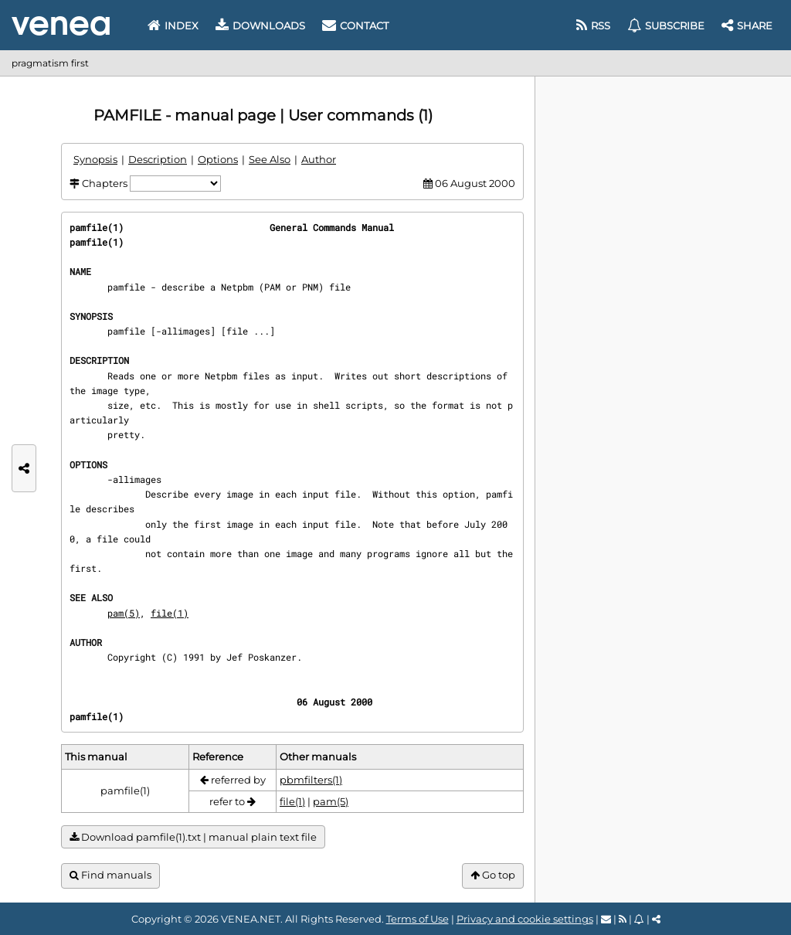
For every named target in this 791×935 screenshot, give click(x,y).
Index (173, 25)
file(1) (169, 613)
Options (218, 159)
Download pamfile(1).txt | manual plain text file (193, 837)
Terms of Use (417, 919)
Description (157, 159)
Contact (355, 25)
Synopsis (95, 159)
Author (318, 159)
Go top (492, 875)
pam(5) (123, 613)
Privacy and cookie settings (525, 919)
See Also (269, 159)
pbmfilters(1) (311, 780)
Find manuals (110, 875)
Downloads (260, 25)
